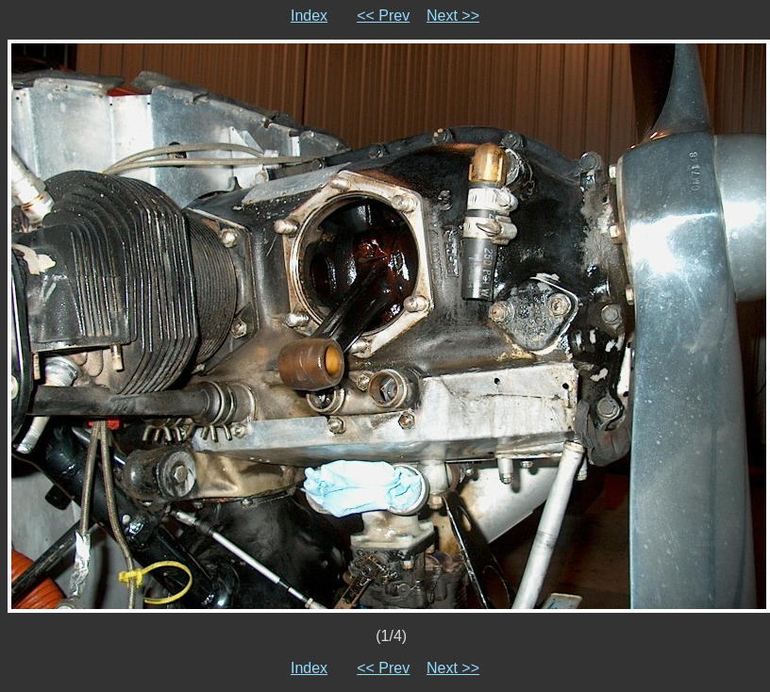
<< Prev (383, 16)
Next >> (453, 16)
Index (309, 16)
